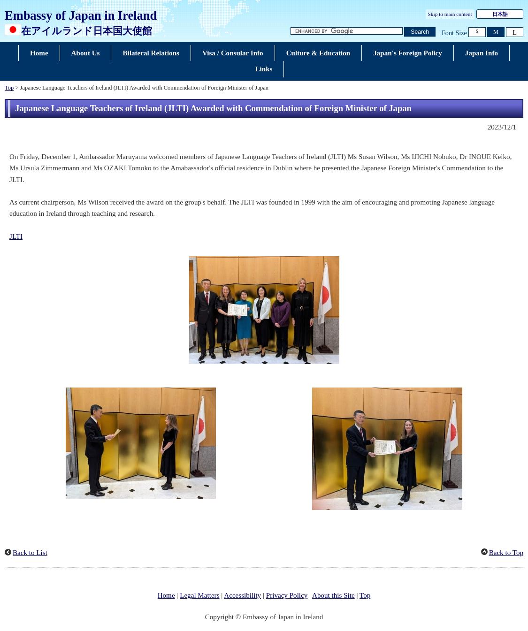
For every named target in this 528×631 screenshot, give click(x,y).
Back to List (30, 552)
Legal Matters (199, 595)
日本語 (500, 14)
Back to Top (506, 552)
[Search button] (420, 32)
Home (166, 595)
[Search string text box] (347, 31)
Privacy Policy (287, 595)
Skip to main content (450, 14)
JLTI (16, 236)
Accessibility (242, 595)
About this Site (333, 595)
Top (9, 87)
